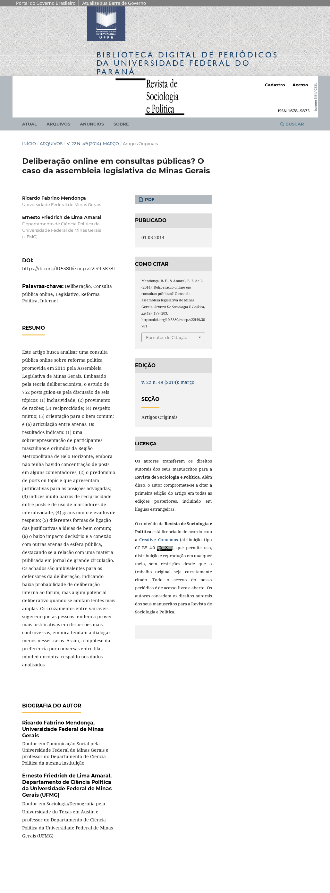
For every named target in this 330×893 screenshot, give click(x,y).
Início (29, 143)
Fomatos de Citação (166, 337)
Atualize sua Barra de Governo (114, 3)
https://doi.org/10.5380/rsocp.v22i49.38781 (68, 269)
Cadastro (275, 84)
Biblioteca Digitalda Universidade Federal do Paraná (187, 63)
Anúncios (92, 123)
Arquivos (58, 123)
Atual (29, 123)
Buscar (292, 123)
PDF (149, 199)
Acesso (300, 84)
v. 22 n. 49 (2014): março (93, 143)
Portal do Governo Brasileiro (45, 3)
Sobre (121, 123)
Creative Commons (158, 539)
